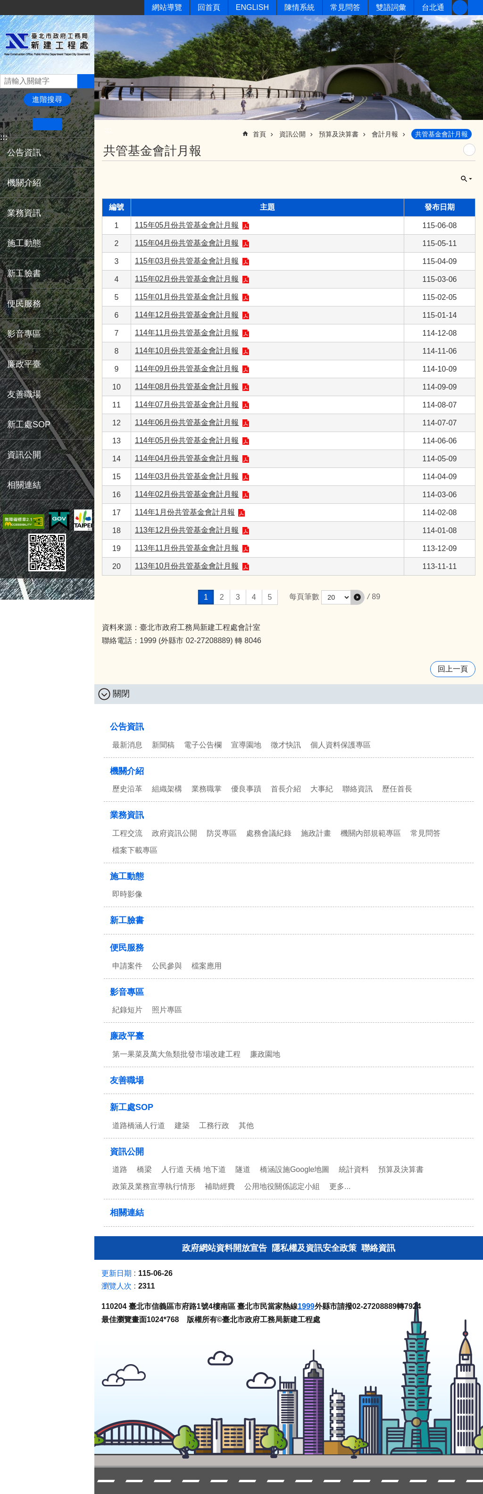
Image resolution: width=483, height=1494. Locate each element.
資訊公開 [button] (24, 454)
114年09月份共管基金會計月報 (187, 369)
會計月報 (385, 134)
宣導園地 (246, 745)
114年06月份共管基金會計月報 (187, 422)
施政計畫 (316, 833)
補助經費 (220, 1186)
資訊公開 (292, 134)
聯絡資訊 (357, 789)
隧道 (242, 1169)
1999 (306, 1306)
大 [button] (76, 124)
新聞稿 (163, 745)
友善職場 (24, 394)
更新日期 (116, 1273)
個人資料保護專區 (340, 745)
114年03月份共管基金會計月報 (187, 476)
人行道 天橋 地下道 (193, 1169)
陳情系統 (299, 7)
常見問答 (345, 7)
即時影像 (127, 894)
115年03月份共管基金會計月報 (187, 261)
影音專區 (127, 992)
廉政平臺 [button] (24, 364)
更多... (339, 1186)
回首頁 (209, 7)
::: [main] (108, 130)
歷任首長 (397, 789)
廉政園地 (265, 1054)
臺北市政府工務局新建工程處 (47, 44)
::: (4, 137)
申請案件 (127, 966)
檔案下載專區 (135, 850)
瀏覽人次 (116, 1286)
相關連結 (24, 485)
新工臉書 (459, 7)
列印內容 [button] (469, 150)
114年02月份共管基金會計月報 (187, 494)
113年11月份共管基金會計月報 (187, 548)
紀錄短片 (127, 1010)
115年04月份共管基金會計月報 (187, 243)
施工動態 (127, 876)
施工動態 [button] (24, 243)
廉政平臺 (127, 1036)
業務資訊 (127, 815)
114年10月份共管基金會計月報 (187, 351)
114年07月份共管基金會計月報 (187, 404)
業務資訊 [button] (24, 213)
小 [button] (18, 124)
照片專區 (167, 1010)
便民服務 (127, 947)
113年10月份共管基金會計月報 (187, 566)
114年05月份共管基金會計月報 (187, 440)
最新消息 (127, 745)
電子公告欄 (203, 745)
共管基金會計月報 (441, 134)
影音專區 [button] (24, 334)
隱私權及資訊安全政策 (314, 1248)
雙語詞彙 (391, 7)
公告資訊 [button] (24, 152)
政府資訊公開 (174, 833)
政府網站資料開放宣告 (224, 1248)
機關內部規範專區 (371, 833)
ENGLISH (252, 7)
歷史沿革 (127, 789)
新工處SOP (131, 1107)
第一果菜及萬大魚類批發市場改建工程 (176, 1054)
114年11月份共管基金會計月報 (187, 333)
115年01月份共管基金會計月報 (187, 297)
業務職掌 (207, 789)
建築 (182, 1125)
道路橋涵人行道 (138, 1125)
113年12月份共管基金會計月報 (187, 530)
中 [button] (47, 124)
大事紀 (321, 789)
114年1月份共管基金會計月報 (185, 512)
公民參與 (167, 966)
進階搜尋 (47, 99)
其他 (246, 1125)
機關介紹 (127, 771)
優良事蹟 (246, 789)
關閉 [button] (466, 179)
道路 (119, 1169)
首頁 (259, 134)
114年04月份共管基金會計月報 (187, 458)
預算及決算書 (338, 134)
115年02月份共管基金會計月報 (187, 279)
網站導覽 (167, 7)
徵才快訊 (286, 745)
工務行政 (214, 1125)
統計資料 (354, 1169)
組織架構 (167, 789)
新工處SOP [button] (28, 424)
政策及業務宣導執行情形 (153, 1186)
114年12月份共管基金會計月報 (187, 315)
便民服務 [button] (24, 303)
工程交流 (127, 833)
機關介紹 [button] (24, 182)
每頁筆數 (304, 597)
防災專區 (222, 833)
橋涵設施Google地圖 (295, 1169)
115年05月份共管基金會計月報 (187, 225)
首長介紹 (286, 789)
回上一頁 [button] (453, 669)
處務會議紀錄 (268, 833)
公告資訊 (127, 726)
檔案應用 (207, 966)
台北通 (433, 7)
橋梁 (144, 1169)
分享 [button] (475, 7)
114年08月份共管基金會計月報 (187, 386)
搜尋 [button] (85, 81)
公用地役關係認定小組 (282, 1186)
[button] (357, 597)
